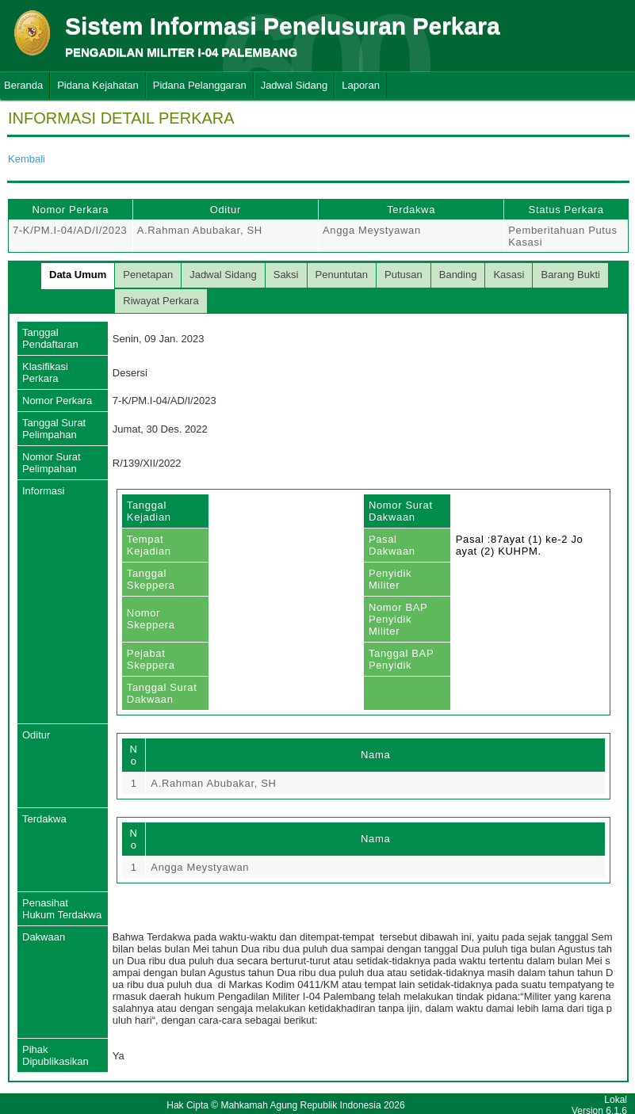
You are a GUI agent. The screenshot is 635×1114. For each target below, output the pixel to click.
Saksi (286, 274)
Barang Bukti (570, 274)
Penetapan (148, 274)
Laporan (361, 85)
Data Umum (77, 274)
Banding (458, 274)
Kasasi (508, 274)
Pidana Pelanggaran (200, 85)
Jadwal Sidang (294, 85)
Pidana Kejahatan (98, 85)
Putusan (403, 274)
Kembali (26, 159)
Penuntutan (342, 274)
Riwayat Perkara (160, 301)
